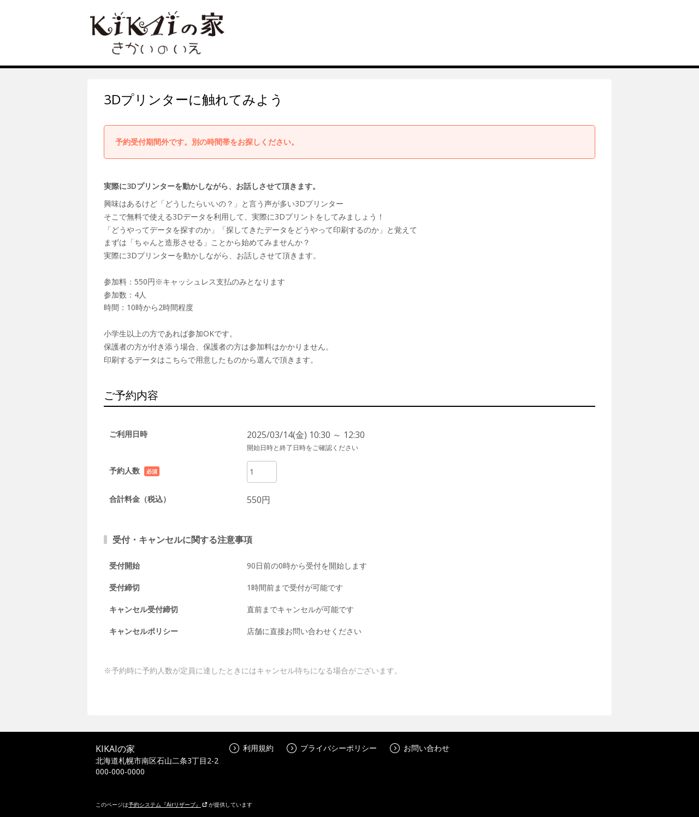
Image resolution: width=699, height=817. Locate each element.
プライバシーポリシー (332, 748)
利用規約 (251, 748)
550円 (258, 500)
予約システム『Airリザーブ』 (168, 804)
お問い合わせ (419, 748)
